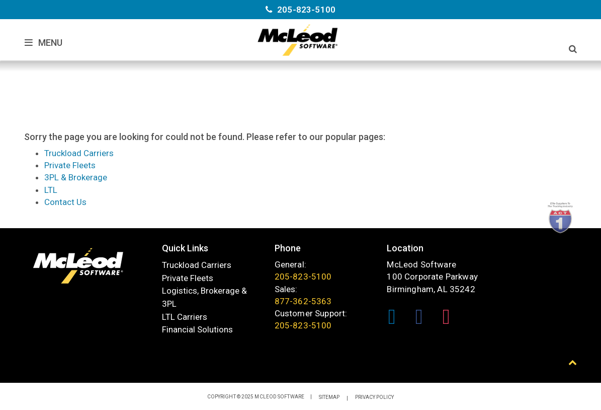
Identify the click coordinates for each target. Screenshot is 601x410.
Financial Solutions (197, 330)
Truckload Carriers (79, 153)
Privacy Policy (374, 397)
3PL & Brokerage (75, 177)
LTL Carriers (184, 317)
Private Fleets (70, 165)
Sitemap (329, 397)
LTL (50, 190)
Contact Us (65, 202)
